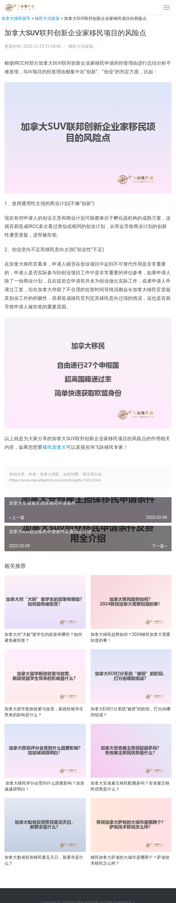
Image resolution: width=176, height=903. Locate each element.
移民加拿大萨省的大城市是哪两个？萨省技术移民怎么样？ (130, 860)
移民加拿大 (54, 447)
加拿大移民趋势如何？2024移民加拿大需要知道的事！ (130, 637)
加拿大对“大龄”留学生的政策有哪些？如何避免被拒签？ (43, 637)
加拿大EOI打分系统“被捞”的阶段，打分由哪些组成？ (130, 711)
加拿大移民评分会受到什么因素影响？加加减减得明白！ (44, 786)
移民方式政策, (81, 46)
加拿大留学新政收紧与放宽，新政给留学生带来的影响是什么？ (43, 711)
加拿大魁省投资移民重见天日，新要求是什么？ (43, 860)
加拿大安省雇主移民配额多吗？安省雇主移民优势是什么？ (130, 786)
